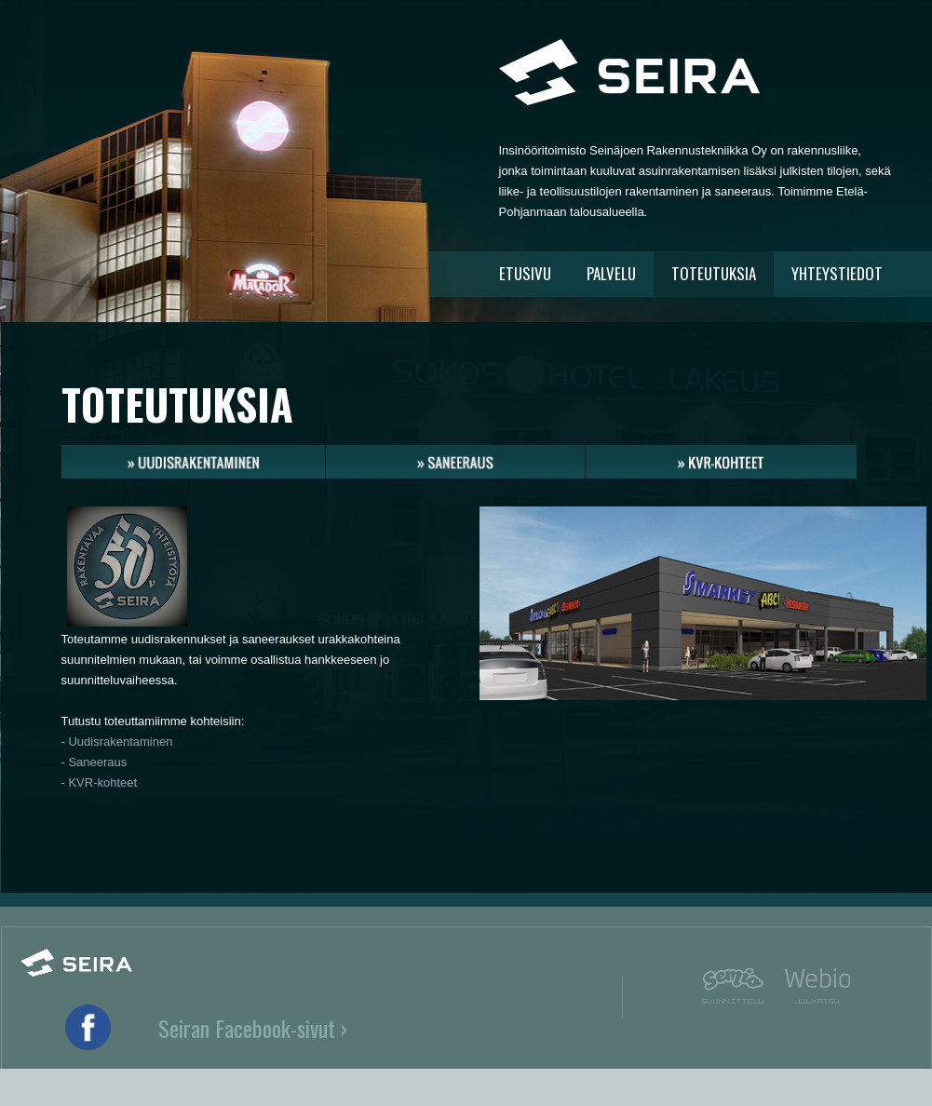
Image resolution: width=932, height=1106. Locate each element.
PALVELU (611, 273)
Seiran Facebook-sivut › (252, 1028)
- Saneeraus (94, 762)
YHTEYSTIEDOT (837, 273)
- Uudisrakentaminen (117, 742)
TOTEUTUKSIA (713, 273)
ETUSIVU (525, 273)
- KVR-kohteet (99, 782)
